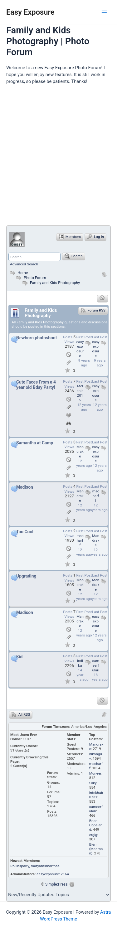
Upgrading (26, 575)
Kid (19, 656)
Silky (93, 783)
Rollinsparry (19, 866)
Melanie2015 (80, 393)
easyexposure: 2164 (53, 874)
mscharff (95, 496)
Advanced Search (24, 264)
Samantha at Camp (34, 442)
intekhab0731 (96, 794)
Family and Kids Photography (55, 282)
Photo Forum (30, 277)
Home (18, 272)
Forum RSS (93, 309)
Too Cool (24, 531)
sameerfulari (96, 665)
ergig (93, 835)
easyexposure (96, 349)
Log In (95, 236)
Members (70, 236)
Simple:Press (56, 884)
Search (74, 256)
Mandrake (80, 451)
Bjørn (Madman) (96, 848)
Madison (24, 487)
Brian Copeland (96, 825)
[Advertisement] (58, 157)
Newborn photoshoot (36, 337)
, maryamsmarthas (44, 866)
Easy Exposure (30, 12)
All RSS (21, 714)
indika (80, 663)
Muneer (95, 773)
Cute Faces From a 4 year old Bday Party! (36, 384)
